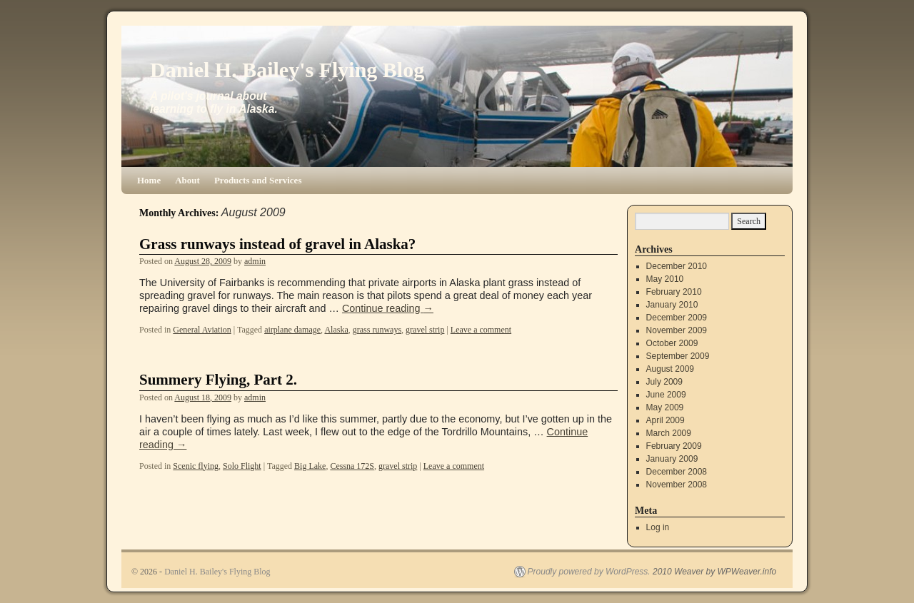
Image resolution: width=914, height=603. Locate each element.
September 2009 (678, 356)
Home (149, 180)
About (187, 180)
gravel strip (425, 330)
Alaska (336, 330)
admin (255, 261)
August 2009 (670, 369)
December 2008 (676, 472)
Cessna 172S (352, 466)
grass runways (377, 330)
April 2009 (665, 420)
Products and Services (258, 180)
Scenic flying (196, 466)
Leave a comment (481, 330)
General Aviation (202, 330)
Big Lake (310, 466)
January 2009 (672, 459)
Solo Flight (242, 466)
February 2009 (674, 446)
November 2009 (676, 330)
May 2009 (665, 407)
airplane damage (292, 330)
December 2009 (676, 318)
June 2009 (666, 395)
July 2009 (664, 382)
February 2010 (674, 292)
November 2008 (676, 485)
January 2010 (672, 305)
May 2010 (665, 279)
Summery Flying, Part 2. (218, 379)
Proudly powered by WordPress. (589, 572)
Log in (658, 527)
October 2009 (672, 343)
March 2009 (668, 433)
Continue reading (387, 308)
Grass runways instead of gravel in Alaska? (277, 244)
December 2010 (676, 266)
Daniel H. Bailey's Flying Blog (287, 69)
